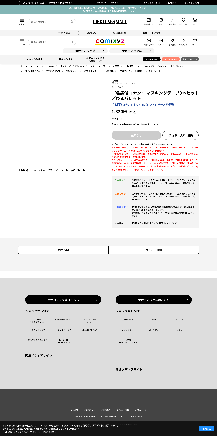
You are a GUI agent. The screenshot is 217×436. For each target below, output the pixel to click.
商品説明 (63, 250)
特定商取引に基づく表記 (85, 416)
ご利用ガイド (172, 2)
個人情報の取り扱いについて (113, 416)
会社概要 (74, 410)
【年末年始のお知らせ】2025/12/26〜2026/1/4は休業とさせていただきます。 (110, 7)
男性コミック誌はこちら (63, 300)
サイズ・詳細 (154, 250)
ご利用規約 (105, 410)
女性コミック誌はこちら (154, 300)
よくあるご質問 (191, 2)
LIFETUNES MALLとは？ (108, 2)
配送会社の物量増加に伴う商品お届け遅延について (110, 11)
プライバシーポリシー (27, 431)
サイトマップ (136, 416)
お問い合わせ (140, 410)
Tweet (115, 80)
